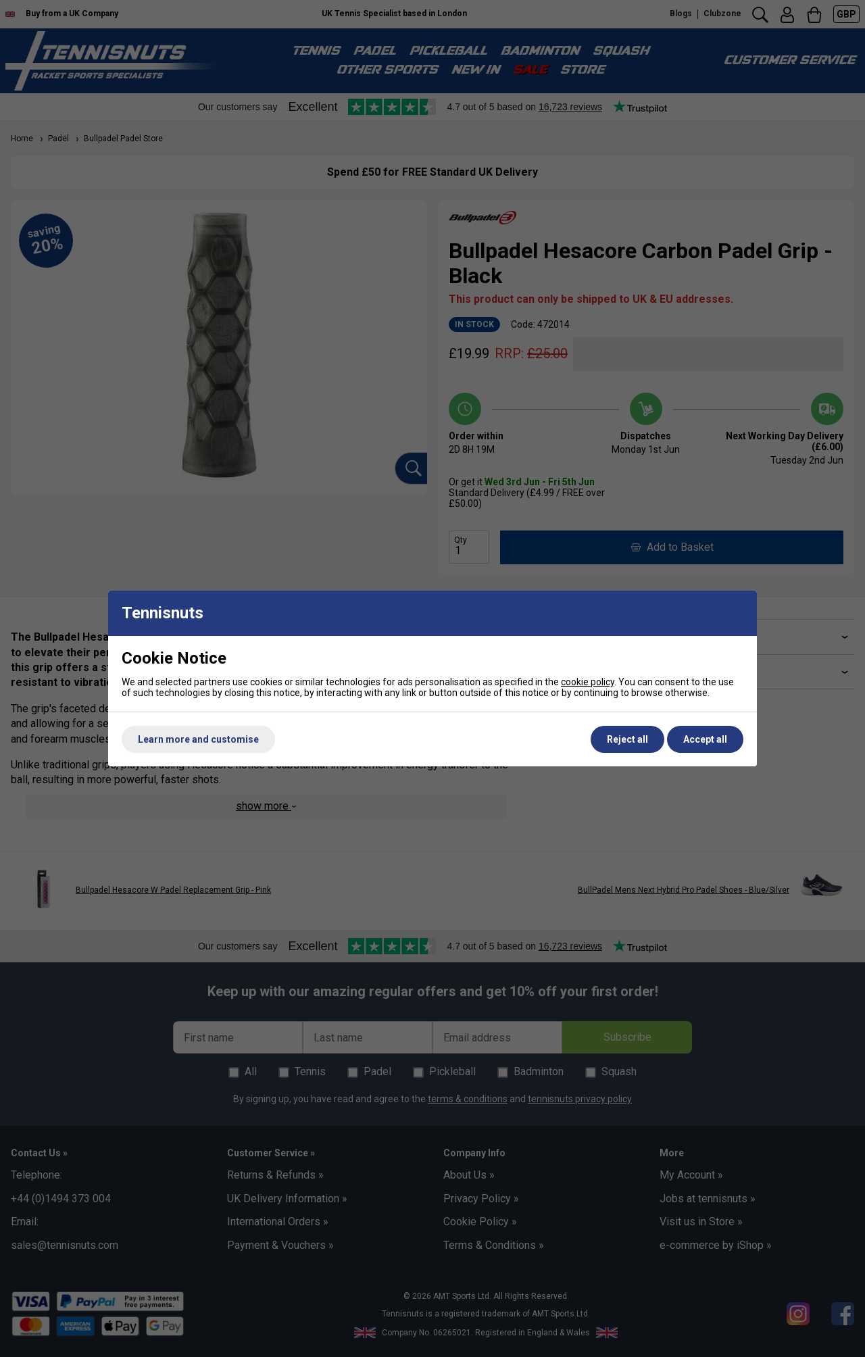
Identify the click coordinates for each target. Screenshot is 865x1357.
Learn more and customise (198, 739)
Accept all (705, 739)
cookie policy (587, 681)
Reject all (627, 739)
